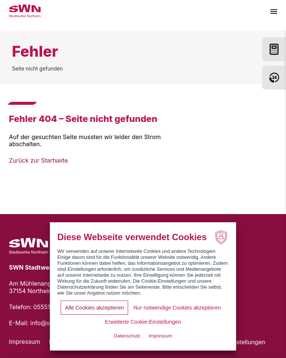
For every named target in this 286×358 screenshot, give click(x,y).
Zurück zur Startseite (38, 160)
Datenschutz (127, 336)
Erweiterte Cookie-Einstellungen (143, 322)
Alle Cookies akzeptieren (94, 308)
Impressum (24, 341)
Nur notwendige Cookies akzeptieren (177, 308)
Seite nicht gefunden (37, 68)
